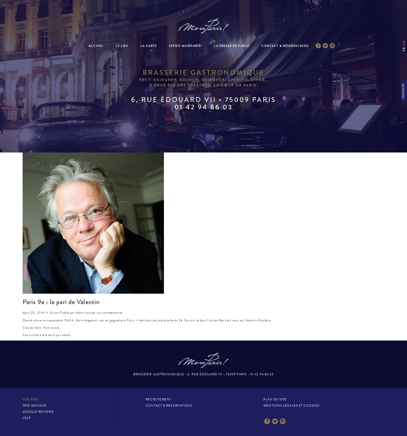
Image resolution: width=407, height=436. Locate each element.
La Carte (148, 46)
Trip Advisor (34, 406)
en (404, 42)
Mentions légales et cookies (291, 406)
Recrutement (158, 399)
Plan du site (275, 399)
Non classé (51, 328)
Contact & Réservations (285, 46)
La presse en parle (231, 46)
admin (80, 313)
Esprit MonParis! (185, 46)
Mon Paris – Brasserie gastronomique (203, 26)
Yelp (27, 418)
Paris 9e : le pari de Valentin (61, 302)
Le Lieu (122, 46)
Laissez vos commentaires (104, 313)
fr (404, 49)
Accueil (96, 46)
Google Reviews (38, 412)
